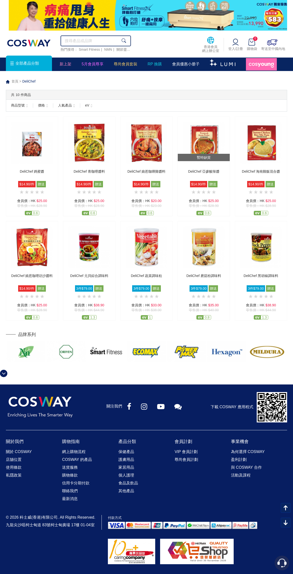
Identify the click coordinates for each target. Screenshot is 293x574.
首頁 (15, 81)
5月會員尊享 (92, 64)
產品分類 (127, 441)
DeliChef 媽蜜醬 (32, 171)
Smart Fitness (89, 49)
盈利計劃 (239, 459)
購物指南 (71, 441)
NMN (108, 49)
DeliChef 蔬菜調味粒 (146, 276)
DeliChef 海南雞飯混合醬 (261, 171)
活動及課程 (241, 475)
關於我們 (15, 441)
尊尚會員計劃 (186, 459)
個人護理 (126, 475)
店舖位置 (14, 459)
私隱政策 (14, 475)
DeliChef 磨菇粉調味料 (203, 276)
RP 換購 (155, 64)
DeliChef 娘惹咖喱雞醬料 (146, 171)
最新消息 (70, 499)
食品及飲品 (128, 483)
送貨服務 (70, 467)
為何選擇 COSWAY (248, 452)
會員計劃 (183, 441)
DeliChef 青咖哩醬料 (89, 171)
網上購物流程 (74, 452)
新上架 (65, 64)
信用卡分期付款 (75, 483)
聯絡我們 (70, 491)
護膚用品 (126, 459)
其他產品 (126, 491)
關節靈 (121, 49)
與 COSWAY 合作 (246, 467)
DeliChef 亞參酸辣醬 (203, 171)
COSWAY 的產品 (77, 459)
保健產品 (126, 452)
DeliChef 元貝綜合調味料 (89, 276)
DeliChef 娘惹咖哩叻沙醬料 (32, 276)
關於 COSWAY (19, 452)
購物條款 (70, 475)
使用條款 (14, 467)
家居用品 (126, 467)
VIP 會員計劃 (186, 452)
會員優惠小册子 (186, 64)
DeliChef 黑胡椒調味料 (261, 276)
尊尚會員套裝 (125, 64)
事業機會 (240, 441)
